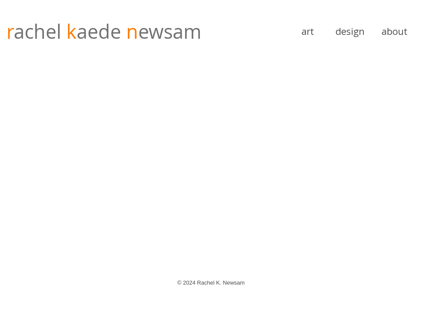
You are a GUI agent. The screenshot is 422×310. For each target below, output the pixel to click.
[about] (394, 31)
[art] (307, 31)
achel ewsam (104, 31)
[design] (350, 31)
